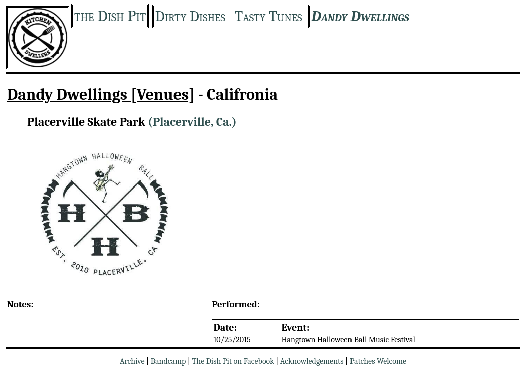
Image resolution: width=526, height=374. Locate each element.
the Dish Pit (110, 16)
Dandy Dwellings (360, 16)
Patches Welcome (378, 361)
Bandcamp (168, 361)
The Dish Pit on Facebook (233, 361)
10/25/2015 (231, 339)
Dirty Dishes (190, 16)
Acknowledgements (312, 361)
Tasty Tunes (268, 16)
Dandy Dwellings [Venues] (101, 94)
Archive (132, 361)
